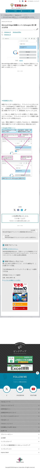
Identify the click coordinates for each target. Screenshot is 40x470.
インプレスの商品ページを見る (11, 280)
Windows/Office (8, 15)
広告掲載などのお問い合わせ (20, 427)
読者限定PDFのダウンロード (20, 412)
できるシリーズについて (20, 405)
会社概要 (20, 438)
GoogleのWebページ (9, 128)
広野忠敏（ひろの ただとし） (10, 249)
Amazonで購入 (19, 304)
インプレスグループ (20, 441)
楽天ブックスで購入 (20, 308)
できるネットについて (33, 1)
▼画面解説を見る (7, 100)
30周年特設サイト (20, 409)
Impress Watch (20, 452)
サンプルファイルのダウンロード (20, 416)
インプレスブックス (20, 449)
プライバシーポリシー (20, 434)
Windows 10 (18, 15)
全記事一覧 (20, 430)
